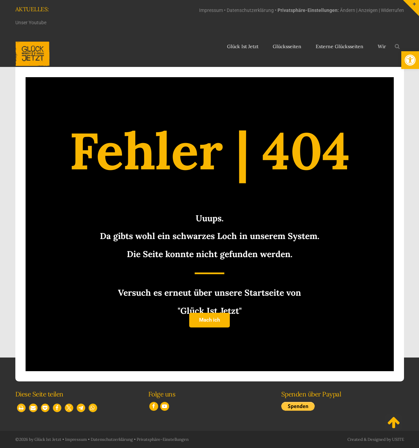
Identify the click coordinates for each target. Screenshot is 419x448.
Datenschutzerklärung (250, 10)
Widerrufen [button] (392, 10)
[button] (410, 60)
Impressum (211, 10)
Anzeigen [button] (368, 10)
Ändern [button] (347, 10)
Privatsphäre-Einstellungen (163, 439)
